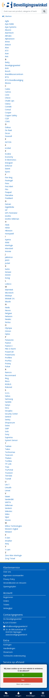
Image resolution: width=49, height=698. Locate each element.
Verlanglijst (7, 608)
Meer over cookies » (23, 684)
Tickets (6, 604)
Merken (8, 16)
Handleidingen (9, 648)
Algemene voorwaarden (13, 575)
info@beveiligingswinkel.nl (15, 626)
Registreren (8, 597)
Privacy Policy (9, 579)
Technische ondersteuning (14, 655)
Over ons (7, 571)
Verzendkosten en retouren (14, 583)
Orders (6, 601)
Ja (23, 675)
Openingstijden (9, 586)
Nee (22, 680)
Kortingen (7, 644)
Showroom (8, 652)
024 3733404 (9, 622)
